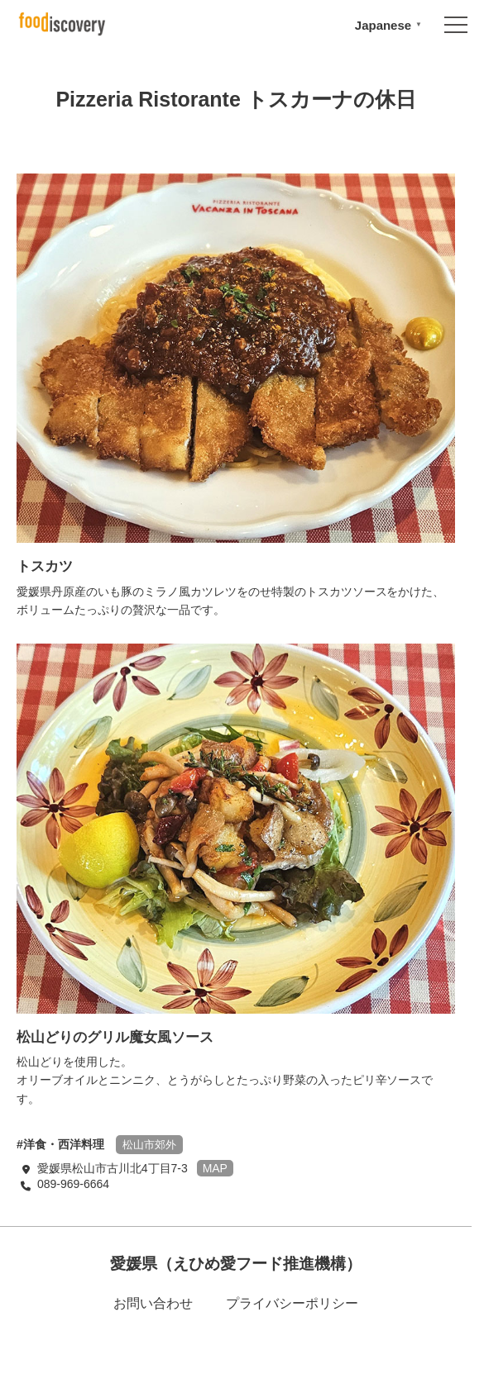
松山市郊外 (149, 1144)
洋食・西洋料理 (63, 1144)
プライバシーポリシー (292, 1303)
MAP (215, 1168)
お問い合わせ (153, 1303)
